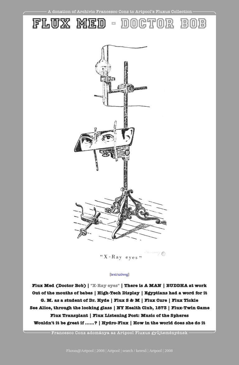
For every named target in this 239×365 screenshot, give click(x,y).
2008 (100, 350)
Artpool (113, 350)
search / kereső (135, 350)
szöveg (123, 274)
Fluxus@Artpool (80, 350)
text (114, 274)
